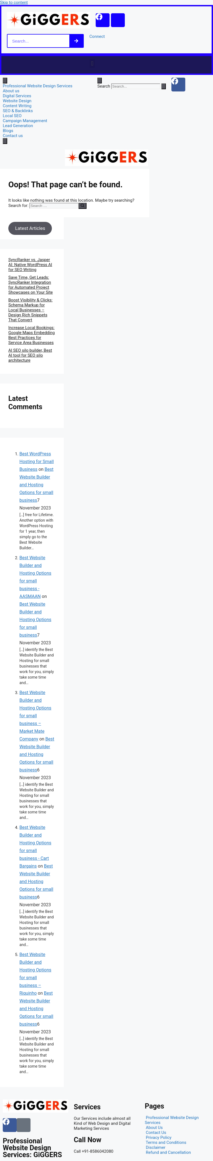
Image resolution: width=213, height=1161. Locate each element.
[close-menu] (5, 141)
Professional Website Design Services (37, 85)
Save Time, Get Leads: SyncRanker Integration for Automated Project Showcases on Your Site (30, 285)
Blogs (8, 130)
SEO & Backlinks (18, 110)
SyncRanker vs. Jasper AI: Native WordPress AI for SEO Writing (30, 264)
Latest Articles (30, 228)
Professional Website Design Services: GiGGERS (32, 1148)
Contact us (13, 135)
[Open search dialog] (99, 80)
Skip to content (14, 2)
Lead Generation (18, 125)
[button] (92, 63)
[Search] (76, 41)
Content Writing (17, 105)
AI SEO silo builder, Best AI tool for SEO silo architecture (30, 355)
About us (11, 90)
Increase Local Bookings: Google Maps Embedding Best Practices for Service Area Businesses (31, 335)
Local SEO (12, 115)
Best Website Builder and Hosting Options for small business (36, 485)
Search (103, 86)
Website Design (17, 100)
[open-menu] (5, 80)
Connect (97, 36)
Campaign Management (25, 120)
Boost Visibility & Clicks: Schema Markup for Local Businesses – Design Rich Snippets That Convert (30, 310)
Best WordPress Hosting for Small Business (36, 461)
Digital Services (17, 95)
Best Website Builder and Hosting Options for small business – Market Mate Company (35, 716)
